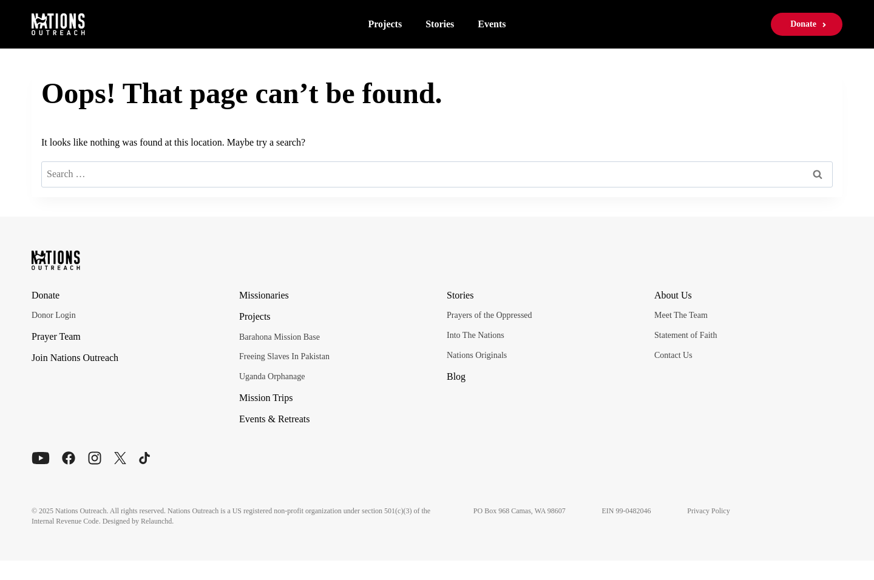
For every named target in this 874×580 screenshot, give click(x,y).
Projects (385, 24)
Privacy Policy (716, 511)
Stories (439, 24)
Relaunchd (156, 521)
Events (492, 24)
